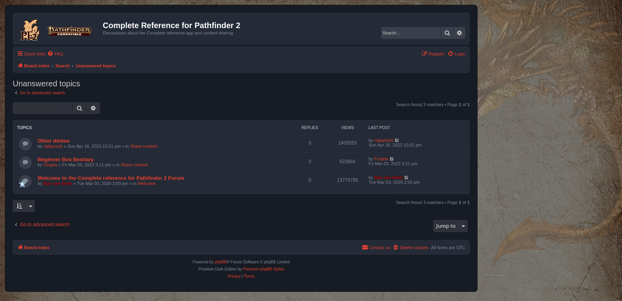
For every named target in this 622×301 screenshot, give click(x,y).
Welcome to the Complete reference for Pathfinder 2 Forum (111, 178)
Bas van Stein (58, 183)
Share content (143, 146)
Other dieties (54, 141)
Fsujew (51, 164)
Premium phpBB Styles (263, 269)
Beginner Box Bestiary (66, 159)
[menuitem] (55, 54)
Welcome (147, 183)
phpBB (221, 262)
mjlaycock (53, 146)
